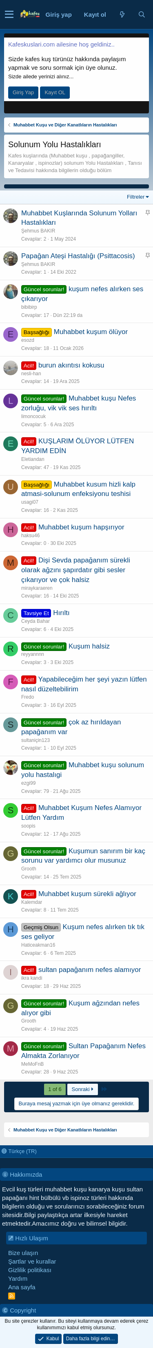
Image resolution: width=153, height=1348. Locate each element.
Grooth (28, 869)
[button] (9, 14)
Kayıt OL (54, 92)
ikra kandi (31, 978)
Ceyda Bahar (35, 621)
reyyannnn (32, 654)
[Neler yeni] (122, 14)
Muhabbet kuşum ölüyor (91, 332)
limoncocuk (33, 416)
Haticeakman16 (38, 945)
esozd (27, 340)
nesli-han (31, 373)
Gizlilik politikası (29, 1269)
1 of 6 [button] (55, 1089)
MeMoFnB (32, 1064)
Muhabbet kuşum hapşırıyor (81, 527)
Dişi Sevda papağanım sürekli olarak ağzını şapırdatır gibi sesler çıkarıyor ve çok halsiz (75, 570)
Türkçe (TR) (19, 1151)
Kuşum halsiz (89, 646)
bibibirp (29, 307)
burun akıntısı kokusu (71, 365)
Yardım (17, 1278)
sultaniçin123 (35, 740)
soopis (28, 826)
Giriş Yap (23, 92)
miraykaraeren (37, 588)
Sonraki (82, 1089)
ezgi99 (28, 783)
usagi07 (29, 502)
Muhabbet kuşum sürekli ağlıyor (87, 894)
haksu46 (30, 535)
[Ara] (141, 14)
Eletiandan (32, 459)
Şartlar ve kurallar (32, 1261)
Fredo (27, 697)
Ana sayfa (21, 1287)
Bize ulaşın (23, 1252)
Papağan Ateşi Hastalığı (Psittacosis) (78, 256)
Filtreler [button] (135, 197)
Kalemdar (31, 902)
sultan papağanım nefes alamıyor (89, 970)
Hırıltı (61, 613)
